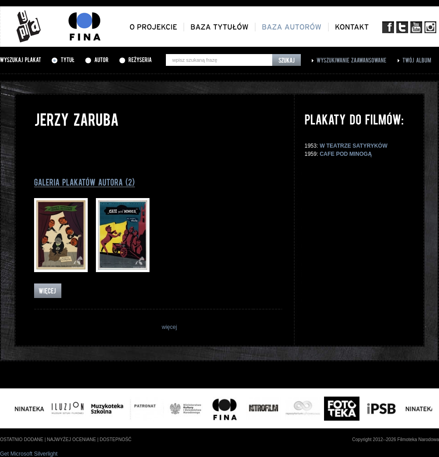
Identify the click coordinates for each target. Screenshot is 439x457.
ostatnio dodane (21, 439)
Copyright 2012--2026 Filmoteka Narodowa (395, 439)
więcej (169, 327)
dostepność (115, 439)
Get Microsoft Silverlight (29, 454)
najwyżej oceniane (71, 439)
